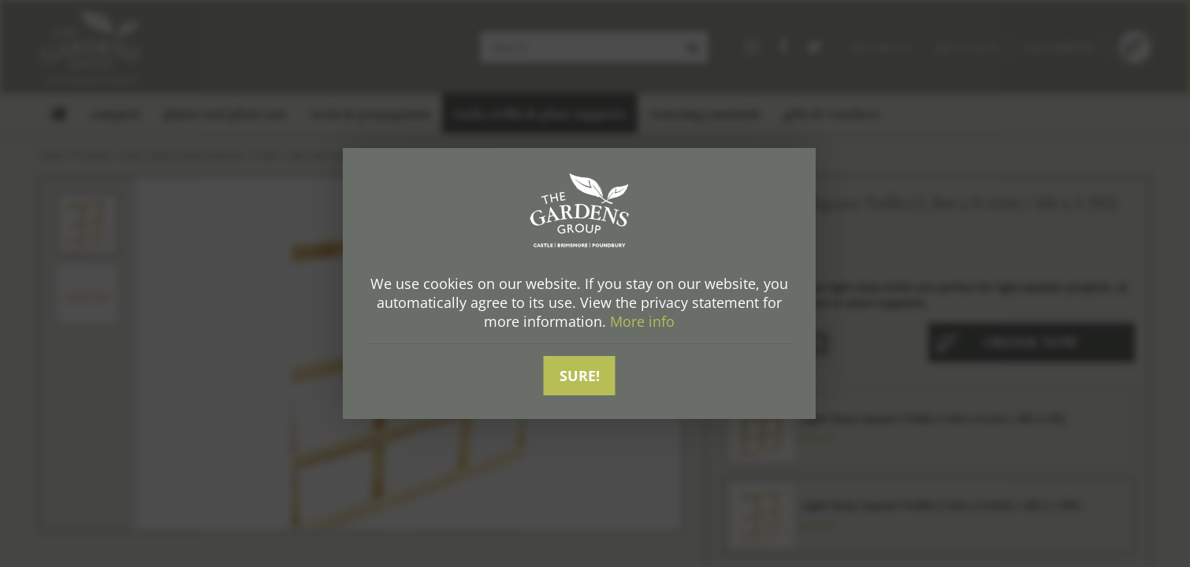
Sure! (580, 375)
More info (642, 322)
